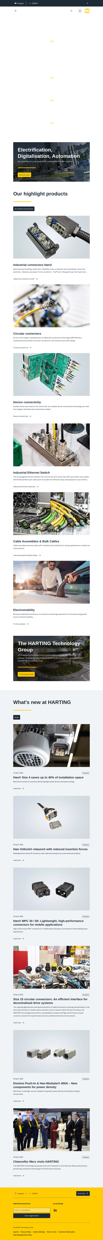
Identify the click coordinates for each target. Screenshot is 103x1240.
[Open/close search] (71, 11)
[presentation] (33, 3)
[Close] (87, 3)
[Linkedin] (55, 1210)
